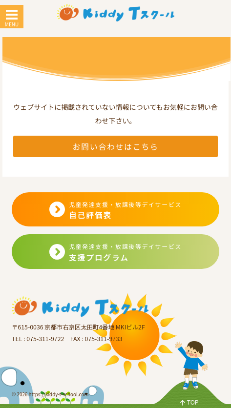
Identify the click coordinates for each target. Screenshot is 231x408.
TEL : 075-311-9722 (38, 338)
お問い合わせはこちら (115, 146)
